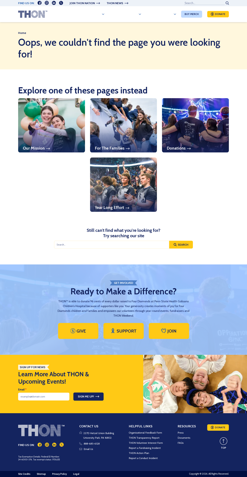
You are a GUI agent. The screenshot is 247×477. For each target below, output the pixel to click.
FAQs (181, 442)
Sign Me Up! (86, 396)
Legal (76, 474)
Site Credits (24, 474)
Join (168, 331)
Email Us (86, 449)
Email (22, 389)
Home (22, 33)
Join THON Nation (82, 3)
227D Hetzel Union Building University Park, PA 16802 (98, 435)
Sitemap (41, 474)
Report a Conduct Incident (143, 458)
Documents (184, 437)
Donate (220, 14)
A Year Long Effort (123, 14)
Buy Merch (192, 14)
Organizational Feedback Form (145, 432)
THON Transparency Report (144, 437)
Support (123, 331)
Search (183, 244)
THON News (115, 3)
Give (78, 331)
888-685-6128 (89, 443)
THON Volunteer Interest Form (146, 442)
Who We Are (92, 14)
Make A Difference (159, 14)
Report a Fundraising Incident (145, 447)
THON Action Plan (139, 453)
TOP (223, 447)
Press (181, 432)
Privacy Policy (59, 474)
